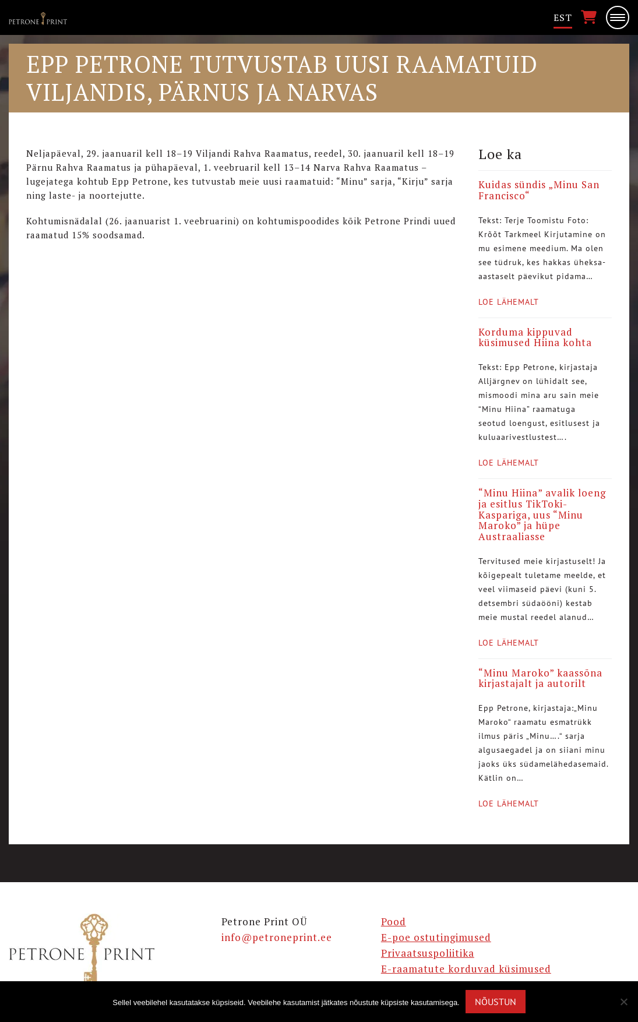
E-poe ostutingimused (436, 937)
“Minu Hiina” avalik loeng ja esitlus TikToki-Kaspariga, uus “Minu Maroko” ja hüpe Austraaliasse (542, 514)
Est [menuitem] (563, 17)
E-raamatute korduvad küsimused (466, 968)
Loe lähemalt (508, 302)
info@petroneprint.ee (276, 937)
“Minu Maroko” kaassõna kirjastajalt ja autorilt (540, 678)
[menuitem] (563, 18)
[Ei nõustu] (623, 1001)
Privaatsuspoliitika (427, 953)
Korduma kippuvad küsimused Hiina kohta (535, 337)
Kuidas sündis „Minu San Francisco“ (539, 190)
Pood (393, 921)
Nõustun (495, 1001)
